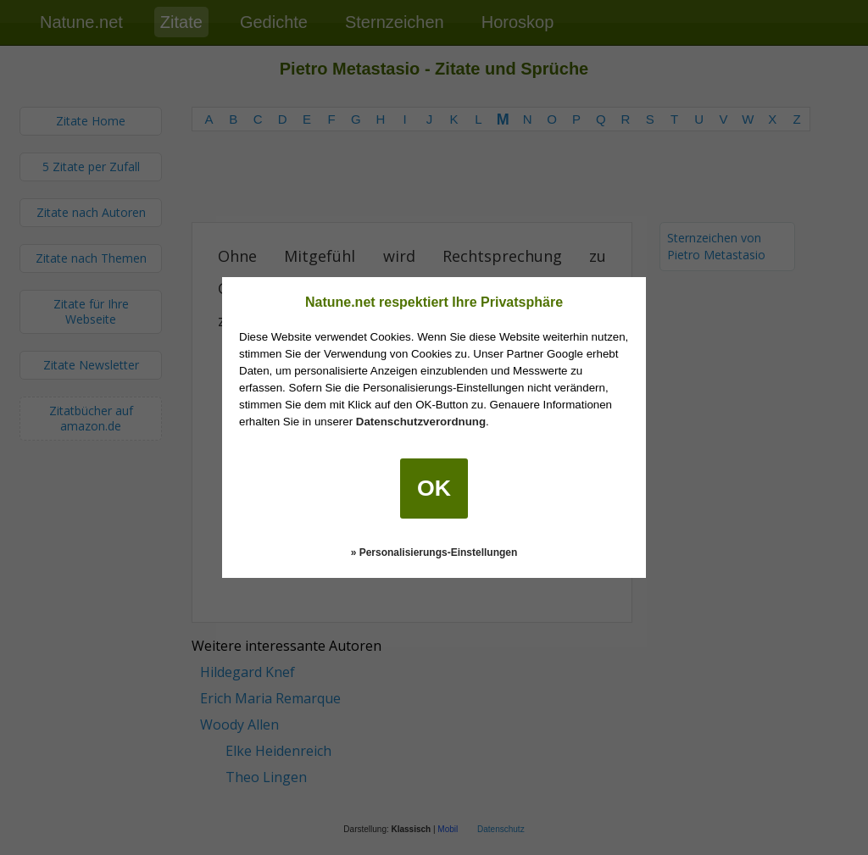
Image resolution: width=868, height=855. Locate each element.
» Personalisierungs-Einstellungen (434, 552)
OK (434, 488)
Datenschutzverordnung (421, 421)
